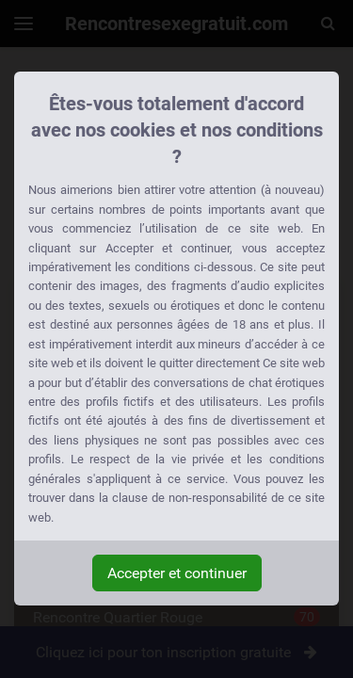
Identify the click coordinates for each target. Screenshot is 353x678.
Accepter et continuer (177, 573)
